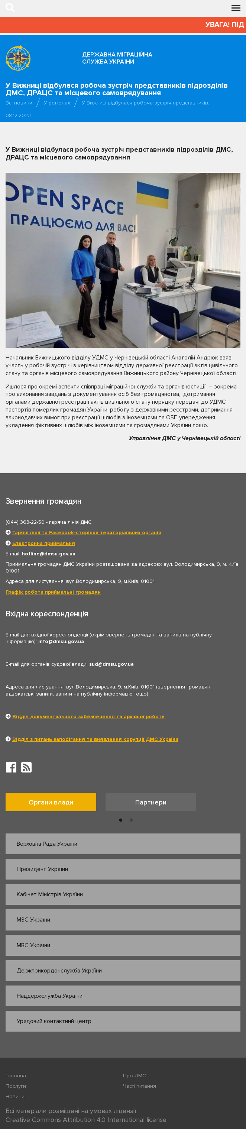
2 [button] (131, 820)
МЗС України (33, 919)
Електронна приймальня (43, 543)
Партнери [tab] (150, 802)
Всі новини (19, 103)
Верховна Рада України (47, 844)
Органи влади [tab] (51, 802)
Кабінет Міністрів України (50, 894)
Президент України (42, 869)
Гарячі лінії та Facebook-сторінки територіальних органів (86, 532)
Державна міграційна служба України (117, 58)
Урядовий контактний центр (54, 1021)
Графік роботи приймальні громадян (53, 592)
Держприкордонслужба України (59, 970)
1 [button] (120, 820)
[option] (56, 804)
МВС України (33, 945)
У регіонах (57, 103)
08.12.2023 (18, 115)
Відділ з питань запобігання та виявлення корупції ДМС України (95, 739)
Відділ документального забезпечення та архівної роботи (88, 716)
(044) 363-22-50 (25, 522)
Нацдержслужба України (49, 996)
